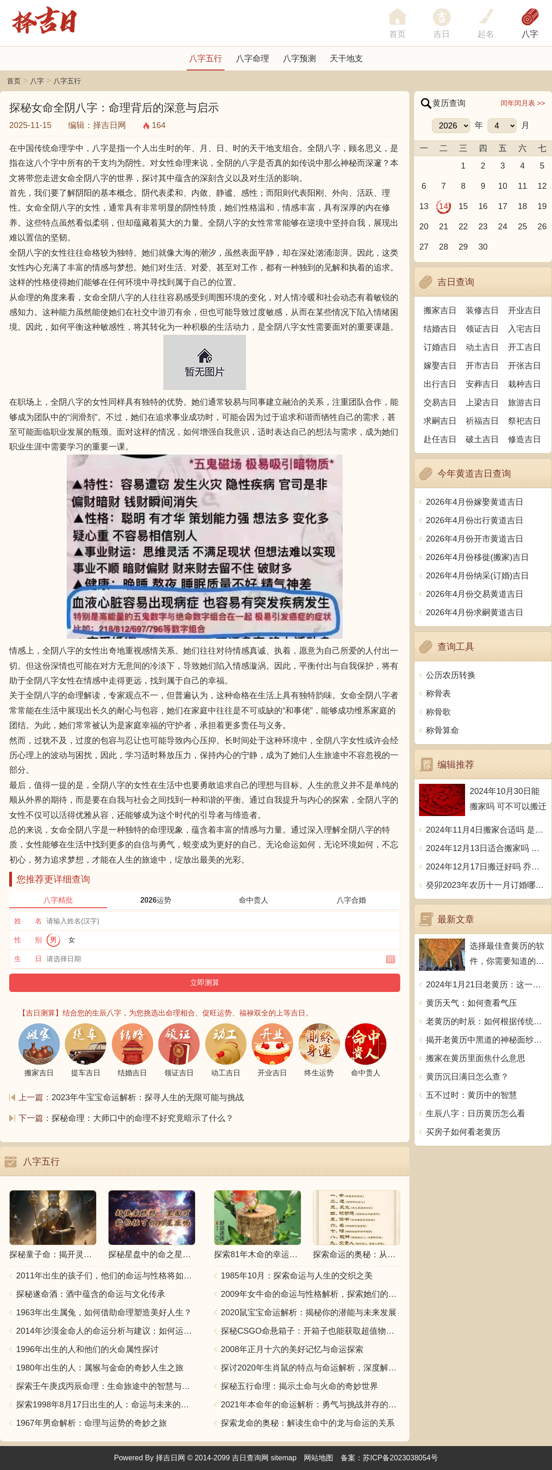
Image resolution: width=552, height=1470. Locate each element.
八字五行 (205, 58)
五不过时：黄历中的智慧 (471, 1095)
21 (443, 226)
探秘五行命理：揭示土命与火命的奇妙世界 (299, 1386)
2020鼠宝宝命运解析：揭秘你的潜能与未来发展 (309, 1312)
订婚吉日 (440, 347)
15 (463, 206)
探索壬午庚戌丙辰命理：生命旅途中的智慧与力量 (106, 1386)
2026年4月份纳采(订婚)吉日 (477, 575)
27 (423, 246)
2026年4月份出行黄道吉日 (474, 520)
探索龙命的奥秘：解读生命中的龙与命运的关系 (308, 1423)
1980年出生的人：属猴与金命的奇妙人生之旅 (100, 1367)
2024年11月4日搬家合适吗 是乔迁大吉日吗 (486, 829)
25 (522, 226)
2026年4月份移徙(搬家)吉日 (477, 557)
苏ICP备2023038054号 (400, 1458)
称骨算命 (442, 730)
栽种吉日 (524, 384)
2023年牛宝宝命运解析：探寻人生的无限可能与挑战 (148, 1097)
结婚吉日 (440, 328)
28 (443, 246)
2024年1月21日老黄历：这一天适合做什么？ (486, 984)
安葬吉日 (482, 384)
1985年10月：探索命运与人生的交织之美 (297, 1275)
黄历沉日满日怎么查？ (467, 1076)
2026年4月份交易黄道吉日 (474, 594)
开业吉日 (524, 310)
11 (522, 186)
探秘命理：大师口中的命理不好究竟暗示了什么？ (143, 1118)
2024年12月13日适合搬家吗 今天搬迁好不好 (486, 848)
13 (423, 206)
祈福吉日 (482, 421)
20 (423, 226)
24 (502, 226)
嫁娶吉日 (440, 365)
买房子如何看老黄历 (463, 1132)
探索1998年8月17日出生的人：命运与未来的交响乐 (106, 1404)
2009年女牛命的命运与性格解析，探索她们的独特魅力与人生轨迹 (310, 1294)
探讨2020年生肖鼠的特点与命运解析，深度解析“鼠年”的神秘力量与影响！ (310, 1367)
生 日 (28, 958)
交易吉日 (440, 402)
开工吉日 (524, 347)
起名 (485, 34)
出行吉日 (440, 384)
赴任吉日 (440, 439)
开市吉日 (482, 365)
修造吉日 (524, 439)
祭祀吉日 (524, 421)
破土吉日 (482, 439)
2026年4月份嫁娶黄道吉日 (474, 502)
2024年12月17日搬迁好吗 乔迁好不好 (486, 866)
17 (502, 206)
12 (542, 186)
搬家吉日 (440, 310)
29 (463, 246)
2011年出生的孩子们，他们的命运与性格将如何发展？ (106, 1275)
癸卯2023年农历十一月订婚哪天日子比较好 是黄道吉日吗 (486, 885)
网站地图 (319, 1458)
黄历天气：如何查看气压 (471, 1003)
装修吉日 (482, 310)
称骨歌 (438, 712)
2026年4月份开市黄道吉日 (474, 538)
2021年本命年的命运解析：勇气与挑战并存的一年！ (310, 1404)
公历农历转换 (451, 675)
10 (502, 186)
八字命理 (252, 58)
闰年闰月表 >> (522, 103)
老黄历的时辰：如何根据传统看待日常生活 (486, 1021)
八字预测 (299, 58)
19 (542, 206)
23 (483, 226)
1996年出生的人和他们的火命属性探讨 (87, 1349)
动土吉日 (482, 347)
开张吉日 (524, 365)
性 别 (28, 940)
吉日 (441, 34)
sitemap (284, 1458)
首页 (14, 81)
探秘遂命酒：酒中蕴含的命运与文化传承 (90, 1294)
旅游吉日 (524, 402)
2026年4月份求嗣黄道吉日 (474, 612)
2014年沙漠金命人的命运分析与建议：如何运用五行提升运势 (106, 1331)
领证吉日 (482, 328)
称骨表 (438, 693)
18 (522, 206)
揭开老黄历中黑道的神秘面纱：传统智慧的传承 (486, 1039)
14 (443, 206)
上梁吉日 (482, 402)
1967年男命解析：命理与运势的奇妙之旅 (91, 1423)
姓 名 (28, 921)
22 (463, 226)
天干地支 (346, 58)
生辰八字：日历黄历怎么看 (475, 1113)
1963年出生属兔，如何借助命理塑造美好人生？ (104, 1312)
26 (542, 226)
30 (483, 246)
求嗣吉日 (440, 421)
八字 (530, 34)
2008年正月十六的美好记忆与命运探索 (292, 1349)
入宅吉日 (524, 328)
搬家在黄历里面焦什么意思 (475, 1058)
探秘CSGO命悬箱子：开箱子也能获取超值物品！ (310, 1331)
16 (483, 206)
